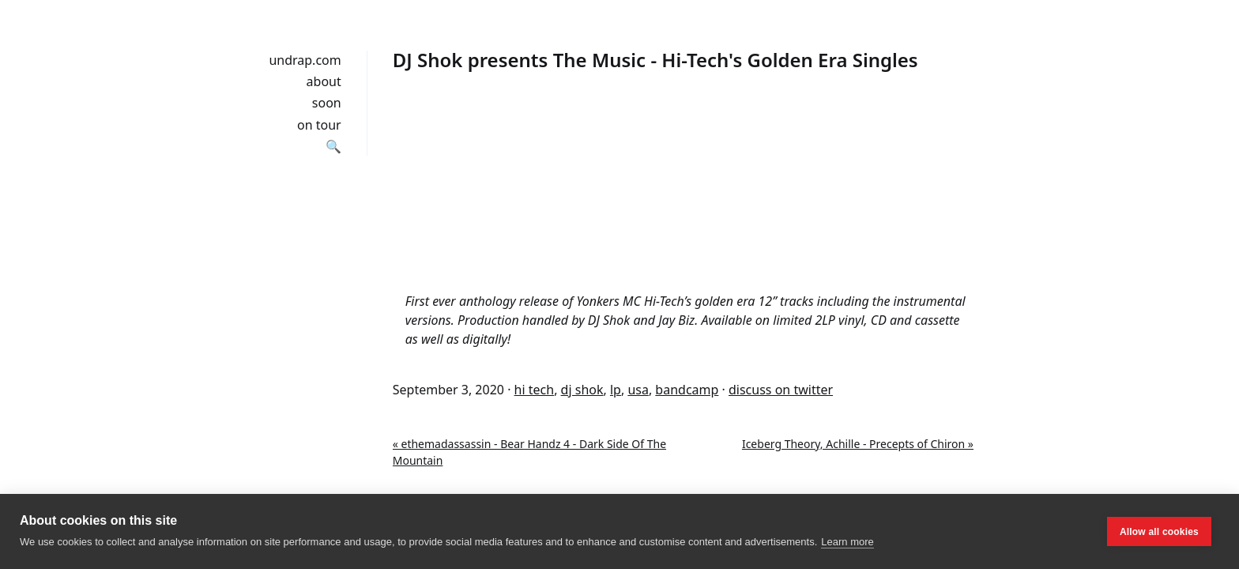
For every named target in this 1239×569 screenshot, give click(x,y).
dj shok (582, 389)
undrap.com (305, 60)
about (324, 81)
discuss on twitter (781, 389)
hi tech (534, 389)
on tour (319, 125)
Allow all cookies (1159, 531)
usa (638, 389)
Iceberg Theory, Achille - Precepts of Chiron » (858, 443)
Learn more (847, 542)
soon (326, 102)
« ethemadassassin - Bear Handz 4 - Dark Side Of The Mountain (529, 452)
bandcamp (686, 389)
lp (615, 389)
